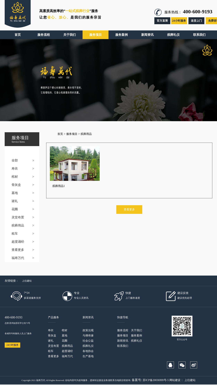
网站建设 (174, 380)
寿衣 (15, 168)
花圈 (15, 209)
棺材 (15, 176)
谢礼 (15, 201)
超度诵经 (18, 241)
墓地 (15, 193)
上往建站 (27, 281)
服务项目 (71, 133)
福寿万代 (18, 258)
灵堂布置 (18, 217)
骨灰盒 (16, 185)
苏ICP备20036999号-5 (156, 380)
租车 (15, 233)
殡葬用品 (18, 225)
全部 (15, 160)
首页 (60, 133)
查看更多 (18, 250)
